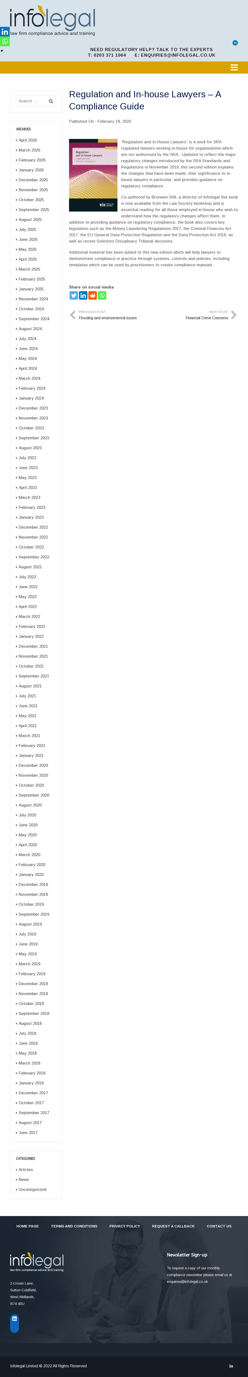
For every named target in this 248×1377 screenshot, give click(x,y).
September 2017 (34, 1113)
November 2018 (33, 993)
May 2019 (28, 954)
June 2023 (28, 467)
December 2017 (33, 1093)
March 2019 (29, 964)
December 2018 (33, 983)
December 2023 (33, 408)
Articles (26, 1169)
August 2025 (30, 219)
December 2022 (33, 527)
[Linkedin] (83, 295)
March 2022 (29, 616)
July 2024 (27, 338)
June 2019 (28, 944)
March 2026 (29, 150)
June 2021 (28, 706)
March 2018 (29, 1063)
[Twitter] (74, 295)
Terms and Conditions (74, 1226)
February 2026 (32, 160)
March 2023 (29, 497)
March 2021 (29, 735)
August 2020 (30, 805)
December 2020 (33, 765)
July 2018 (27, 1033)
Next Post (190, 315)
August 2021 (30, 686)
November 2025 (33, 190)
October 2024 (31, 309)
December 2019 (33, 884)
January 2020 (31, 874)
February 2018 (32, 1073)
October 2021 (31, 666)
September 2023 (34, 438)
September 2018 (34, 1013)
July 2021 (27, 696)
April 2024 (28, 368)
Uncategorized (32, 1189)
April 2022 (28, 606)
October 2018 (31, 1003)
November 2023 (33, 418)
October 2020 (31, 785)
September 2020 (34, 795)
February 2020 (32, 864)
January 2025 (31, 289)
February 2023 (32, 507)
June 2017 (28, 1132)
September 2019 (34, 914)
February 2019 (32, 974)
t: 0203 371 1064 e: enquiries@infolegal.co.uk (152, 55)
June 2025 (28, 239)
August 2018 (30, 1023)
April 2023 (28, 487)
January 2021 (31, 755)
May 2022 (28, 596)
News (24, 1179)
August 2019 (30, 924)
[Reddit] (92, 295)
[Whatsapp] (102, 295)
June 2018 (28, 1043)
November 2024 (33, 299)
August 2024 (30, 329)
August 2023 (30, 448)
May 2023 (28, 477)
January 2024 (31, 398)
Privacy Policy (124, 1226)
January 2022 (31, 636)
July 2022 (27, 577)
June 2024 (28, 348)
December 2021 (33, 646)
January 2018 (31, 1083)
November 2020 (33, 775)
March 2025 (29, 269)
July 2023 (27, 458)
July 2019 (27, 934)
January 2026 (31, 170)
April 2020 (28, 845)
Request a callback (173, 1226)
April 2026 (28, 140)
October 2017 (31, 1103)
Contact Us (219, 1226)
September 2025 (34, 209)
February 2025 (32, 279)
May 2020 (28, 835)
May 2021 (28, 716)
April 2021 (28, 725)
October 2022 (31, 547)
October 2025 (31, 200)
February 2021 (32, 745)
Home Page (27, 1226)
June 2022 (28, 587)
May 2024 (28, 358)
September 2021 (34, 676)
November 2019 (33, 894)
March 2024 (29, 378)
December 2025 (33, 180)
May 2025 (28, 249)
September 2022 (34, 557)
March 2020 (29, 854)
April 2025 (28, 259)
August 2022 (30, 567)
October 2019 (31, 904)
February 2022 (32, 626)
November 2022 (33, 537)
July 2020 (27, 815)
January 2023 (31, 517)
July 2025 (27, 229)
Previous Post (116, 315)
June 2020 (28, 825)
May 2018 (28, 1053)
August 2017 (30, 1122)
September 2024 (34, 319)
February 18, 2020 (114, 121)
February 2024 (32, 388)
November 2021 (33, 656)
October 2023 (31, 428)
